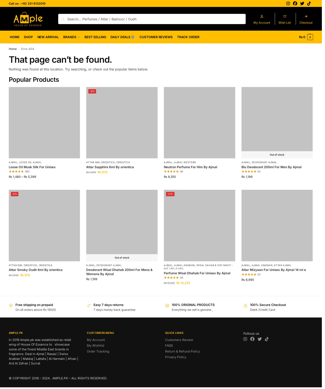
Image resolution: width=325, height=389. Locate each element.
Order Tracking (98, 351)
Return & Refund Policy (182, 351)
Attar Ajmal (283, 265)
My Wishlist (95, 345)
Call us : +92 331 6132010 (27, 3)
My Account (96, 340)
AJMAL (13, 162)
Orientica (123, 162)
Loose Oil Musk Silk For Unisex (32, 167)
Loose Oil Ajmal (30, 162)
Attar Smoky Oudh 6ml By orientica (36, 270)
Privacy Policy (175, 357)
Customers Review (179, 340)
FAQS (169, 345)
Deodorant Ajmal (264, 162)
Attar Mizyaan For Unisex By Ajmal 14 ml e (274, 270)
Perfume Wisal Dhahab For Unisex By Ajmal (197, 273)
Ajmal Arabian (184, 265)
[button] (306, 37)
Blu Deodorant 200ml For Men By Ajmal (272, 167)
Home (13, 49)
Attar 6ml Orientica (100, 162)
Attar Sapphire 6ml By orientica (110, 167)
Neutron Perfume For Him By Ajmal (190, 167)
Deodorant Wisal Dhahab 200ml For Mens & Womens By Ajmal (119, 272)
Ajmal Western (185, 162)
